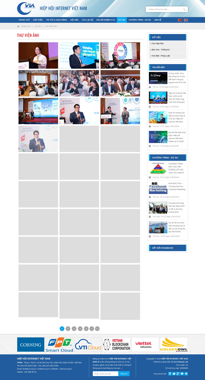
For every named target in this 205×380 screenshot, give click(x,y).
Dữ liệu (121, 20)
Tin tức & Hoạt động (56, 20)
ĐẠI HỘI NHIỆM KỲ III (106, 20)
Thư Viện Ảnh (51, 26)
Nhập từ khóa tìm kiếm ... (184, 9)
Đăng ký (124, 374)
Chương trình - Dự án (140, 20)
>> (97, 328)
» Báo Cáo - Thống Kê (160, 50)
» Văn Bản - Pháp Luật (160, 56)
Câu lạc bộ (87, 20)
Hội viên (74, 20)
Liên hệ (157, 20)
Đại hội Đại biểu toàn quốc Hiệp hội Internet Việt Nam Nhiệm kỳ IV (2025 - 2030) (177, 138)
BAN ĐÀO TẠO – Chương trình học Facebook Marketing (177, 186)
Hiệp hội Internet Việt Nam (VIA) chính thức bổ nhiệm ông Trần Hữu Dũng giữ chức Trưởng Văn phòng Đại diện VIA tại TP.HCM (177, 102)
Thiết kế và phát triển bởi (170, 362)
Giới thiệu (38, 20)
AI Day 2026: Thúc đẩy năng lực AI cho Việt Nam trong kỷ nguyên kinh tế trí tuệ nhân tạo (177, 79)
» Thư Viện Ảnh (157, 43)
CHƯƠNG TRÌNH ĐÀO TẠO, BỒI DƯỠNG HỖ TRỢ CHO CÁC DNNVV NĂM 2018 (176, 170)
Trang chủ (24, 20)
